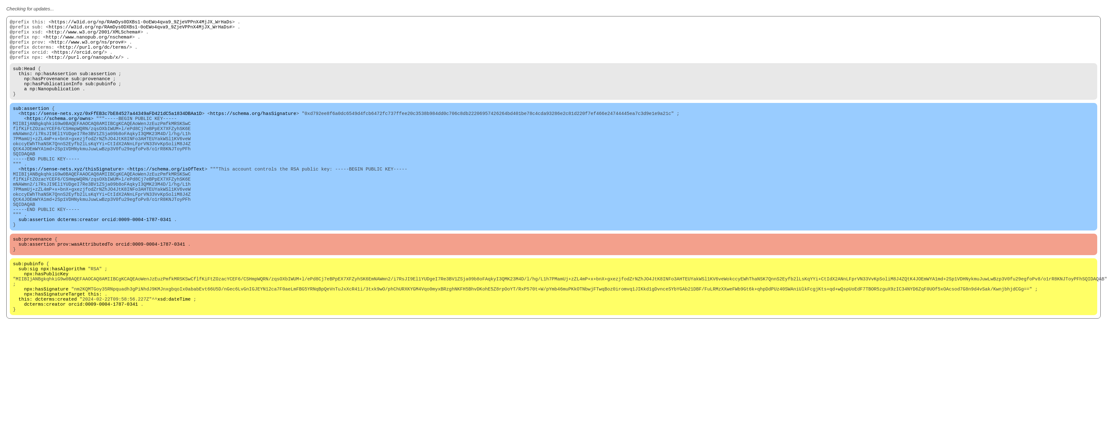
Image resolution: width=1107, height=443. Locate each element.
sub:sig (28, 323)
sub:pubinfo (100, 98)
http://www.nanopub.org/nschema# (89, 42)
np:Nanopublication (55, 105)
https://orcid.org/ (79, 60)
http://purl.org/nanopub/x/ (85, 67)
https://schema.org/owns (59, 139)
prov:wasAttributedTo (85, 294)
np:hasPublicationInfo (53, 98)
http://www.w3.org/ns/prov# (87, 48)
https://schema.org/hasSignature (253, 133)
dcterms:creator (78, 266)
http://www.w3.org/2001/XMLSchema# (94, 35)
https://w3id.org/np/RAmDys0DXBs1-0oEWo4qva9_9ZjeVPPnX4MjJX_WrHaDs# (140, 29)
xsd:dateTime (174, 360)
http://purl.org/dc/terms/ (94, 54)
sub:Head (24, 79)
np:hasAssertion (56, 86)
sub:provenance (90, 92)
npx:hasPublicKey (46, 329)
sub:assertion (98, 86)
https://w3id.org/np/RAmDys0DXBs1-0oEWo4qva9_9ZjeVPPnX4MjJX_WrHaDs (141, 23)
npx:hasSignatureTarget (54, 354)
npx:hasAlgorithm (63, 323)
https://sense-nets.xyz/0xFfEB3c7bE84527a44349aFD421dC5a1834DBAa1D (111, 133)
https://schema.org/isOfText (166, 203)
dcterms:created (56, 360)
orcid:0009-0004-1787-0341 (136, 266)
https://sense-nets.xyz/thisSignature (71, 203)
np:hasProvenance (46, 92)
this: (26, 86)
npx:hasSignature (46, 348)
